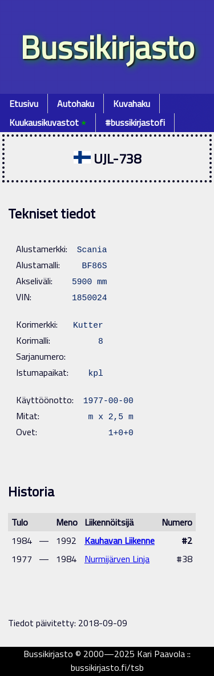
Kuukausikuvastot (47, 122)
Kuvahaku (131, 103)
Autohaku (75, 103)
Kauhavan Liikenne (119, 540)
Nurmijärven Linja (117, 559)
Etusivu (23, 103)
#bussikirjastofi (135, 122)
